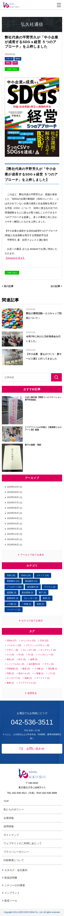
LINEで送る (12, 69)
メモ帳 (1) (11, 604)
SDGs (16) (26, 575)
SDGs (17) (11, 640)
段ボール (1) (24, 673)
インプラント (12, 892)
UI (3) (21, 654)
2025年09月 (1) (14, 492)
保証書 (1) (52, 668)
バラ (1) (51, 673)
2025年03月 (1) (14, 523)
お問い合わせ (32, 748)
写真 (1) (10, 673)
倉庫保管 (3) (12, 598)
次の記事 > (56, 286)
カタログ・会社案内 (15, 870)
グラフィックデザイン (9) (37, 645)
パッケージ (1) (13, 609)
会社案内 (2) (34, 664)
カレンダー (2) (30, 598)
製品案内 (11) (31, 581)
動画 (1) (46, 598)
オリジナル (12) (28, 640)
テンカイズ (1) (13, 678)
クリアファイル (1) (27, 683)
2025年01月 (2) (14, 528)
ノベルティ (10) (14, 587)
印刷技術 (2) (12, 668)
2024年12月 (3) (14, 534)
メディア (9, 59)
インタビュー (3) (45, 654)
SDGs (17, 59)
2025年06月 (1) (14, 508)
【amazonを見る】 (15, 258)
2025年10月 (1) (14, 487)
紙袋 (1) (40, 604)
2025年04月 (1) (14, 518)
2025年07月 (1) (14, 502)
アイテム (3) (49, 587)
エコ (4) (10, 654)
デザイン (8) (12, 650)
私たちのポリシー (14, 809)
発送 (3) (10, 659)
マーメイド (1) (43, 678)
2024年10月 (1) (14, 539)
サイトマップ (11, 834)
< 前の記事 (7, 286)
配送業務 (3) (27, 592)
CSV (15, 63)
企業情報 (9, 818)
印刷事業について (14, 860)
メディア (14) (42, 575)
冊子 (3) (42, 592)
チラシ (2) (49, 664)
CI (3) (30, 654)
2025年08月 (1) (14, 497)
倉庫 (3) (33, 659)
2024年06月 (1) (14, 544)
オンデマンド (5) (48, 650)
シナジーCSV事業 (14, 885)
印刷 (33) (11, 575)
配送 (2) (26, 668)
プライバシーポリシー (16, 851)
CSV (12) (44, 640)
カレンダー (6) (29, 650)
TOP (6, 801)
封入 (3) (22, 659)
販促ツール (10, 900)
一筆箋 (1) (26, 604)
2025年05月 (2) (14, 513)
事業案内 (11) (13, 581)
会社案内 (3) (32, 587)
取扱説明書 (10, 877)
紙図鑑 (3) (11, 592)
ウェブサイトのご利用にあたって (23, 843)
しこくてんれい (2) (15, 664)
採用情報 (9, 826)
